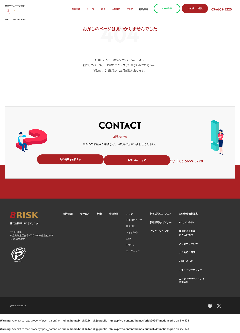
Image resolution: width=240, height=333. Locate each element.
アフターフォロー (188, 245)
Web (128, 240)
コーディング (133, 252)
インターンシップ (159, 232)
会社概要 (120, 9)
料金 (108, 9)
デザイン (130, 246)
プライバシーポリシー (190, 271)
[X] (219, 307)
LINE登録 (170, 8)
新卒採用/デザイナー (161, 224)
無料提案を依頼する (65, 160)
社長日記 (130, 227)
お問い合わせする (124, 160)
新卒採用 (146, 9)
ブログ (133, 9)
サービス (96, 9)
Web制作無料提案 (188, 215)
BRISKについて (134, 221)
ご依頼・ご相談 (198, 8)
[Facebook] (210, 307)
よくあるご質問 (187, 254)
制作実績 (81, 9)
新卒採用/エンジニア (161, 215)
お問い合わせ (186, 262)
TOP (7, 19)
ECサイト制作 (186, 224)
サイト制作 (132, 234)
